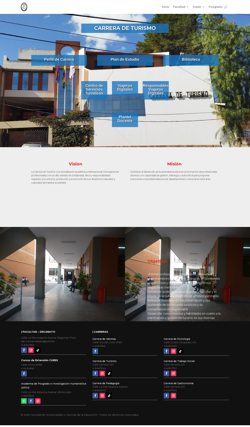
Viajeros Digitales (125, 87)
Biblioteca (191, 59)
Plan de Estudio (125, 59)
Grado (197, 6)
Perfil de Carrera (59, 59)
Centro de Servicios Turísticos (94, 89)
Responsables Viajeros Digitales (156, 89)
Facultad (179, 6)
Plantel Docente (125, 119)
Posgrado (215, 6)
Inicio (165, 6)
